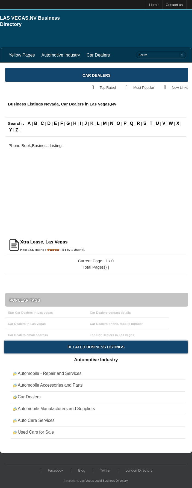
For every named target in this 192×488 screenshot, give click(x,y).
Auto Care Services (36, 420)
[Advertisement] (128, 23)
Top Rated (108, 88)
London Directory (138, 470)
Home (154, 5)
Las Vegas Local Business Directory (104, 480)
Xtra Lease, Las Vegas (43, 241)
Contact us (174, 5)
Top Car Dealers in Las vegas (112, 335)
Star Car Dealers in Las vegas (30, 312)
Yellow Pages (22, 55)
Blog (81, 470)
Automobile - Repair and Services (49, 373)
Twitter (105, 470)
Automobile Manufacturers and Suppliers (56, 408)
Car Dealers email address (28, 335)
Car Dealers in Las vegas (27, 323)
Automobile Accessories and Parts (50, 385)
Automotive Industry (60, 55)
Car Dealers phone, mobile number (116, 323)
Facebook (55, 470)
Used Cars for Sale (36, 432)
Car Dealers (98, 55)
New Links (180, 88)
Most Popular (143, 88)
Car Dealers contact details (110, 312)
